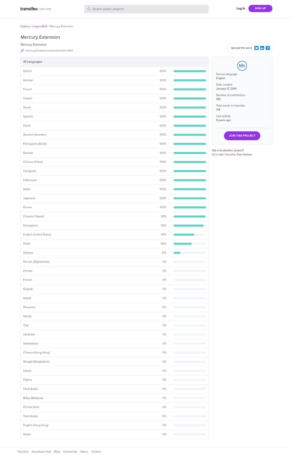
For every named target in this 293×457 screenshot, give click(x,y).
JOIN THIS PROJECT (242, 135)
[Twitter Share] (256, 48)
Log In (240, 8)
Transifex (23, 451)
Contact (96, 451)
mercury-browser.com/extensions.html (49, 50)
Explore (25, 26)
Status (84, 451)
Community (70, 451)
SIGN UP (260, 8)
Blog (57, 451)
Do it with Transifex (224, 154)
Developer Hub (41, 451)
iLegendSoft (39, 26)
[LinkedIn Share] (262, 48)
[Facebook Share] (268, 48)
